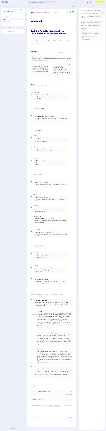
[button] (2, 10)
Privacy (32, 419)
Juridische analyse (6, 21)
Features (45, 417)
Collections (33, 417)
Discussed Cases (39, 417)
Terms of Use (36, 419)
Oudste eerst (34, 89)
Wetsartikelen (5, 24)
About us (50, 417)
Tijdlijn (4, 19)
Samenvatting (5, 16)
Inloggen (13, 428)
